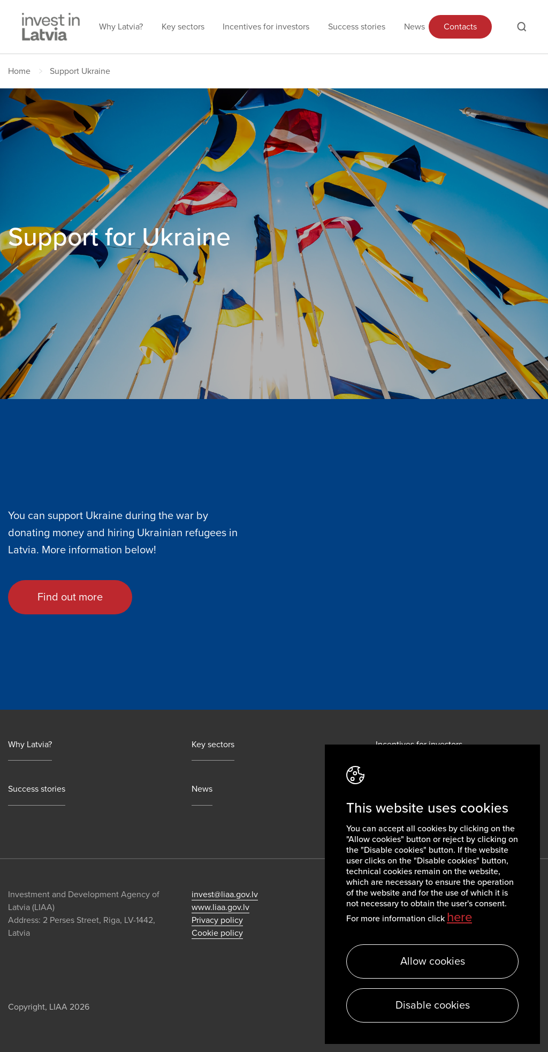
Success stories (356, 26)
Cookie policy (217, 933)
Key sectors (183, 26)
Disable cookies (432, 1005)
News (414, 26)
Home (19, 71)
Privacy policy (217, 920)
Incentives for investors (266, 26)
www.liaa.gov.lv (220, 907)
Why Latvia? (121, 26)
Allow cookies (432, 961)
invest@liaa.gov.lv (225, 894)
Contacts (460, 26)
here (459, 917)
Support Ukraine (80, 71)
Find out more (70, 597)
